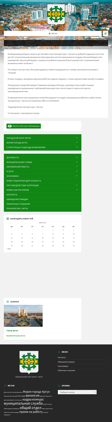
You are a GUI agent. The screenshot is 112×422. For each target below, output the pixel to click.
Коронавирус (63, 366)
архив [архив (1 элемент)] (14, 396)
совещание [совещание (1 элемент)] (7, 415)
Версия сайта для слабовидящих (24, 126)
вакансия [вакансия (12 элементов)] (32, 395)
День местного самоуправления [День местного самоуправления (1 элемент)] (13, 392)
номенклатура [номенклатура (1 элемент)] (47, 404)
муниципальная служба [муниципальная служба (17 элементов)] (23, 403)
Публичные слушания (66, 370)
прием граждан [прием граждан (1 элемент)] (14, 412)
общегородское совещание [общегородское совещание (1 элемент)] (12, 408)
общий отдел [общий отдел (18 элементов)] (30, 407)
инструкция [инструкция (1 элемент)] (18, 400)
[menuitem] (42, 138)
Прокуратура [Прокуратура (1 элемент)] (8, 396)
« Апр (8, 249)
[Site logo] (56, 26)
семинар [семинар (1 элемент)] (45, 412)
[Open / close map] (105, 33)
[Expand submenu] (77, 138)
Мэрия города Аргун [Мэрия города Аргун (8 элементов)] (36, 391)
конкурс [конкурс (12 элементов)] (38, 399)
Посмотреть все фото (15, 336)
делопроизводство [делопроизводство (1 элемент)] (9, 400)
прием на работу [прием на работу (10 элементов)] (31, 412)
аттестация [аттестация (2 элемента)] (20, 396)
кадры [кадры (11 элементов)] (27, 399)
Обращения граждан (66, 362)
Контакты (62, 357)
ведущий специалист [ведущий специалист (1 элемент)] (46, 396)
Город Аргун (12, 330)
